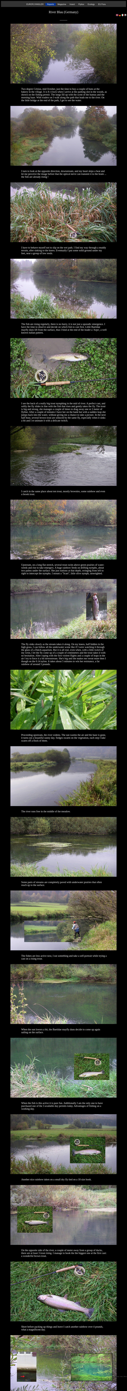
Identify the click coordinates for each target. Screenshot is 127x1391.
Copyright (117, 1376)
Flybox (81, 4)
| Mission (125, 1376)
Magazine (62, 4)
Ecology (91, 4)
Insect (72, 4)
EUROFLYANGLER (35, 4)
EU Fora (102, 4)
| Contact (121, 1376)
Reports (50, 4)
